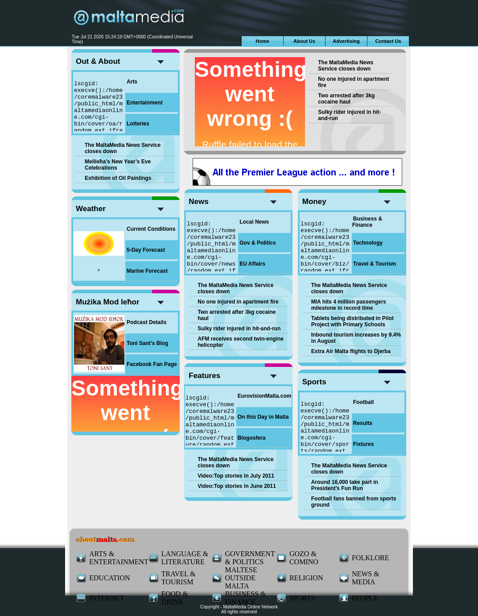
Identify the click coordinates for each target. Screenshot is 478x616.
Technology (368, 243)
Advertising (346, 41)
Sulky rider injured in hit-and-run (239, 328)
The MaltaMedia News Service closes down (345, 65)
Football (363, 402)
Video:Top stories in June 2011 (237, 486)
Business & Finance (367, 222)
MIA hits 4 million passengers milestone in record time (348, 305)
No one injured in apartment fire (238, 302)
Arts (132, 82)
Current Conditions (151, 229)
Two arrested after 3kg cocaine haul (346, 98)
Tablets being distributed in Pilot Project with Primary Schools (352, 321)
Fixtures (363, 444)
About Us (304, 41)
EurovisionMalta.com (265, 396)
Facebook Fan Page (152, 364)
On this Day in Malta (263, 417)
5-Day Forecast (146, 250)
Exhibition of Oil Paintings (118, 178)
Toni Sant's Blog (147, 343)
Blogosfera (252, 438)
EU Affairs (252, 264)
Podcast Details (146, 322)
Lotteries (138, 124)
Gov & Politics (257, 243)
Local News (254, 222)
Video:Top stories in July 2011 (236, 476)
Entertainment (145, 103)
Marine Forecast (147, 271)
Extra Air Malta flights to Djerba (351, 351)
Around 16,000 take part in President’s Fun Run (344, 485)
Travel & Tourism (374, 264)
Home (262, 41)
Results (362, 423)
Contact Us (388, 41)
